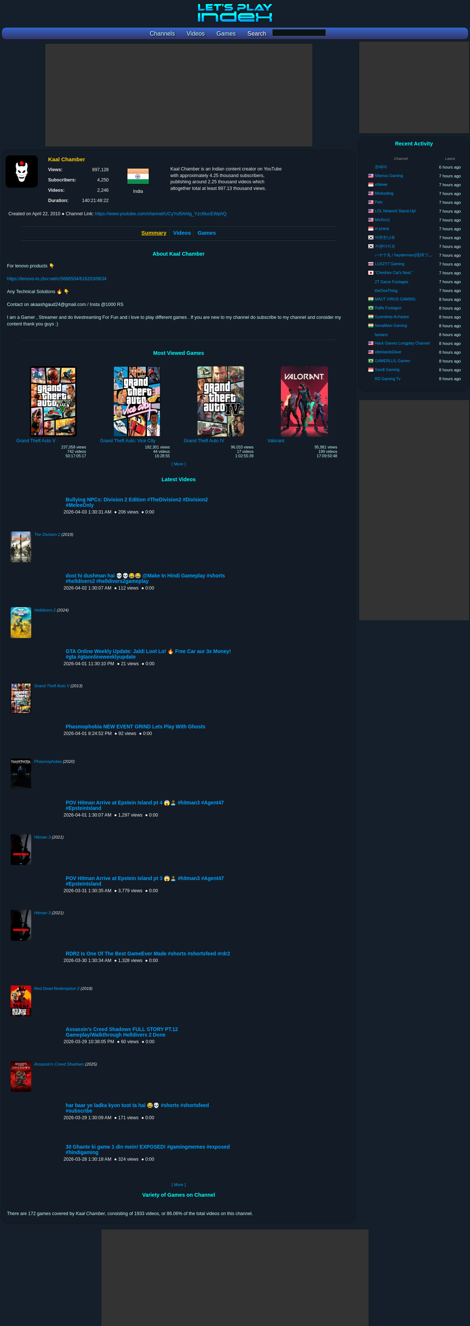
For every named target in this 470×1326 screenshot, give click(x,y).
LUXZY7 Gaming (389, 264)
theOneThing (386, 290)
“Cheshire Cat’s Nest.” (394, 272)
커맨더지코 (385, 246)
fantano (381, 334)
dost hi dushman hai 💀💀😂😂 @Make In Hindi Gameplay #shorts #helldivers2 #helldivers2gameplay (145, 578)
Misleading (384, 193)
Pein (379, 202)
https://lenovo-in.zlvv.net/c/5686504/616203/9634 (56, 278)
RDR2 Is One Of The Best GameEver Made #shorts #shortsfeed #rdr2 (148, 953)
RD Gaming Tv (388, 378)
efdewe (381, 184)
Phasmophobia (48, 761)
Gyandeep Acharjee (392, 316)
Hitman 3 (42, 837)
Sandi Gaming (387, 369)
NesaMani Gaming (391, 325)
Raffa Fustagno (388, 308)
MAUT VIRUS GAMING (395, 299)
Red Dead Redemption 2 (56, 988)
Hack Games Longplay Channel (402, 343)
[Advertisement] (178, 95)
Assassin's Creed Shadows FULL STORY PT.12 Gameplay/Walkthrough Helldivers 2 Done (122, 1032)
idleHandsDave (388, 352)
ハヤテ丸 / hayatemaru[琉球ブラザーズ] (410, 255)
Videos (182, 233)
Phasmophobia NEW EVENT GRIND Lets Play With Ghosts (135, 726)
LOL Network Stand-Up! (395, 211)
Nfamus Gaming (389, 175)
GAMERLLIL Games (392, 360)
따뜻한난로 (385, 237)
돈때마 (381, 167)
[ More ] (178, 464)
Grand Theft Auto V (51, 686)
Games (207, 233)
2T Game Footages (391, 282)
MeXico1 (382, 219)
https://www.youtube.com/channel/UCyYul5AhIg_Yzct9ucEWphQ (161, 213)
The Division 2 (47, 534)
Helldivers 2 (45, 610)
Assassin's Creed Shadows (59, 1064)
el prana (382, 228)
